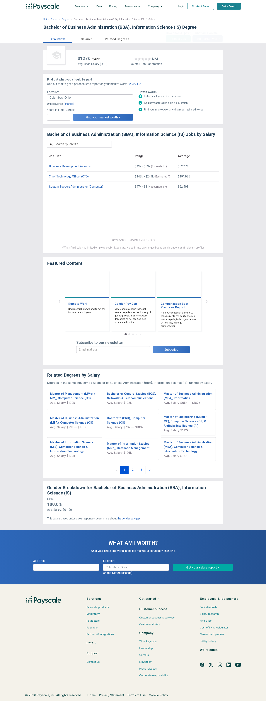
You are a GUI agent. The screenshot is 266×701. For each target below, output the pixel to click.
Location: (53, 92)
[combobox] (90, 97)
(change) (69, 103)
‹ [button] (59, 301)
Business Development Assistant (70, 166)
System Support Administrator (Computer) (76, 186)
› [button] (206, 301)
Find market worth (207, 39)
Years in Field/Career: (61, 110)
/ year (96, 59)
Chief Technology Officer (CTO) (69, 176)
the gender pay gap (128, 518)
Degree (65, 19)
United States (50, 19)
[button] (57, 38)
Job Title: (39, 561)
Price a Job (178, 39)
